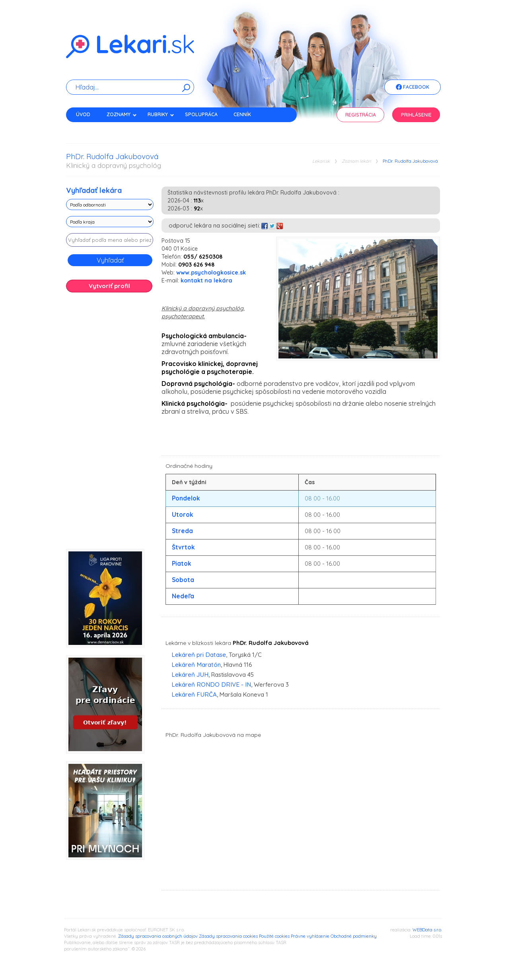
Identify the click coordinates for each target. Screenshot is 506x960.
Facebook (412, 87)
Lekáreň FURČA (194, 694)
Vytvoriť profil (109, 286)
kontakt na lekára (206, 280)
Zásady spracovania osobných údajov (158, 936)
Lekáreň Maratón (196, 664)
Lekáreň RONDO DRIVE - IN (211, 684)
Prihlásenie (416, 115)
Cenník (242, 114)
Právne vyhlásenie (310, 936)
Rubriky (161, 114)
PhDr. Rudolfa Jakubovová (410, 161)
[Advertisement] (110, 423)
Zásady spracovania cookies (228, 936)
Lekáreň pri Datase (198, 654)
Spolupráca (201, 114)
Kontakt (87, 128)
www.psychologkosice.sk (211, 272)
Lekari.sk (321, 161)
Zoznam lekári (356, 161)
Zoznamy (122, 114)
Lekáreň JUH (189, 674)
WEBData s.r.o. (427, 930)
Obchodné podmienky (354, 936)
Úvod (83, 114)
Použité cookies (274, 936)
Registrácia (360, 115)
